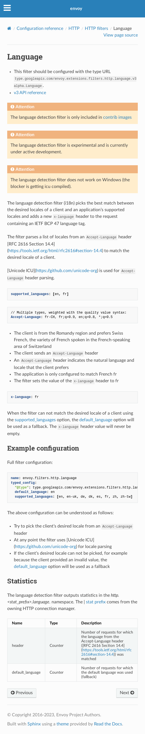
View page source (120, 35)
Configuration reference (40, 28)
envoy (76, 8)
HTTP (74, 28)
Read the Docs (108, 724)
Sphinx (34, 724)
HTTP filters (96, 28)
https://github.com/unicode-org (66, 270)
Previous (22, 693)
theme (63, 724)
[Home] (9, 28)
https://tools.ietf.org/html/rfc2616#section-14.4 (55, 251)
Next (127, 693)
